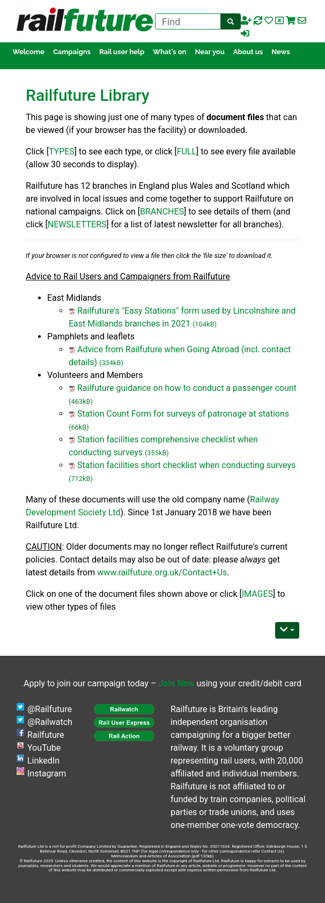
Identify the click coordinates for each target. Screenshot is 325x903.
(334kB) (111, 363)
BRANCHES (162, 211)
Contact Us (271, 851)
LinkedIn (43, 761)
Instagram (46, 773)
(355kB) (157, 453)
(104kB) (205, 324)
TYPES (62, 151)
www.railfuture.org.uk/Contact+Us (162, 572)
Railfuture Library (88, 95)
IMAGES (257, 594)
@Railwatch (49, 722)
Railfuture (45, 735)
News (280, 52)
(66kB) (79, 427)
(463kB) (81, 401)
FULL (186, 151)
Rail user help (121, 52)
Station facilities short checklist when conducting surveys (186, 465)
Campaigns (72, 52)
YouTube (44, 748)
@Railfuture (49, 709)
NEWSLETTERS (77, 224)
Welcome (28, 52)
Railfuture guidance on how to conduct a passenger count (187, 388)
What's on (169, 52)
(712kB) (81, 479)
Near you (209, 52)
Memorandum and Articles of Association (150, 856)
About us (248, 52)
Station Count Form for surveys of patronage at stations (183, 414)
